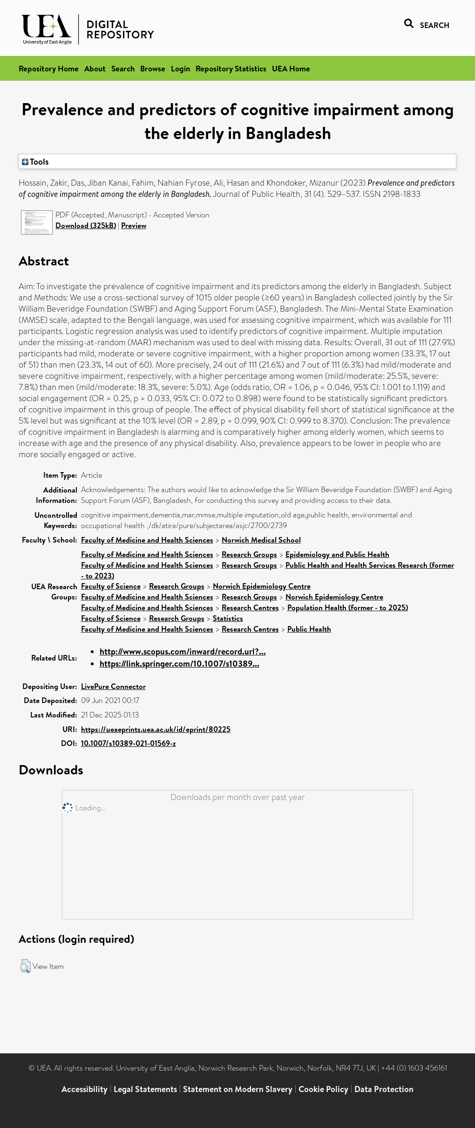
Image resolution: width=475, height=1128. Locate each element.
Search (123, 68)
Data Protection (384, 1089)
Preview (133, 225)
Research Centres (250, 607)
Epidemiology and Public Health (337, 554)
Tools (35, 161)
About (95, 68)
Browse (152, 68)
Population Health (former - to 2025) (347, 607)
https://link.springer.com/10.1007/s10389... (179, 663)
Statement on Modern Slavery (237, 1089)
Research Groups (249, 554)
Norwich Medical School (261, 540)
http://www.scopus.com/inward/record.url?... (183, 651)
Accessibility (84, 1089)
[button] (25, 966)
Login (180, 68)
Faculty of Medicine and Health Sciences (147, 540)
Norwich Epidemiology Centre (262, 586)
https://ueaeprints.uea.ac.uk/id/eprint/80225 (156, 729)
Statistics (228, 618)
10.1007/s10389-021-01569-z (128, 743)
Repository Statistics (231, 68)
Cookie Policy (323, 1089)
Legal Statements (145, 1089)
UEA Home (291, 68)
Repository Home (49, 68)
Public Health (309, 629)
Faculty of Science (111, 586)
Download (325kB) (85, 225)
